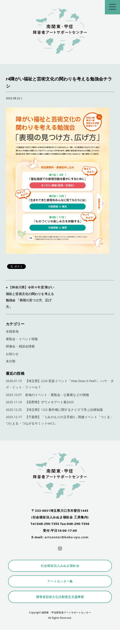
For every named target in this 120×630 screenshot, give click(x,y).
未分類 (10, 361)
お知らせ (12, 354)
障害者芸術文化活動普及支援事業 (60, 597)
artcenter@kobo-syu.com (66, 537)
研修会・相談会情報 (20, 346)
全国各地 (12, 331)
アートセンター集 (60, 581)
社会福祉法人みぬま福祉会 (60, 566)
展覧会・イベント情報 (22, 339)
